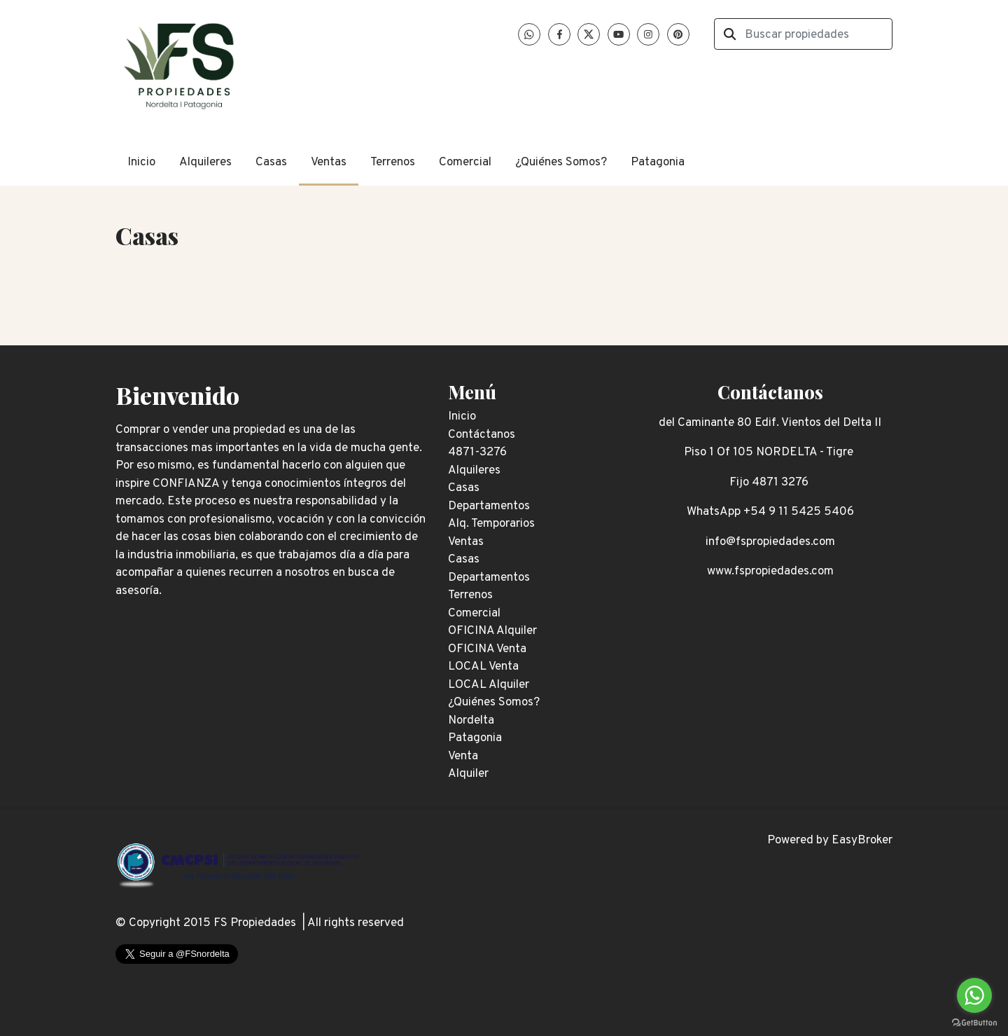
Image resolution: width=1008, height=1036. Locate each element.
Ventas (328, 162)
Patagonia (658, 162)
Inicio (141, 162)
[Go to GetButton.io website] (974, 1022)
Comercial (465, 162)
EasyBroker (862, 840)
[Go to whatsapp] (974, 995)
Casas (271, 162)
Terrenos (392, 162)
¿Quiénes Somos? (561, 162)
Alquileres (205, 162)
